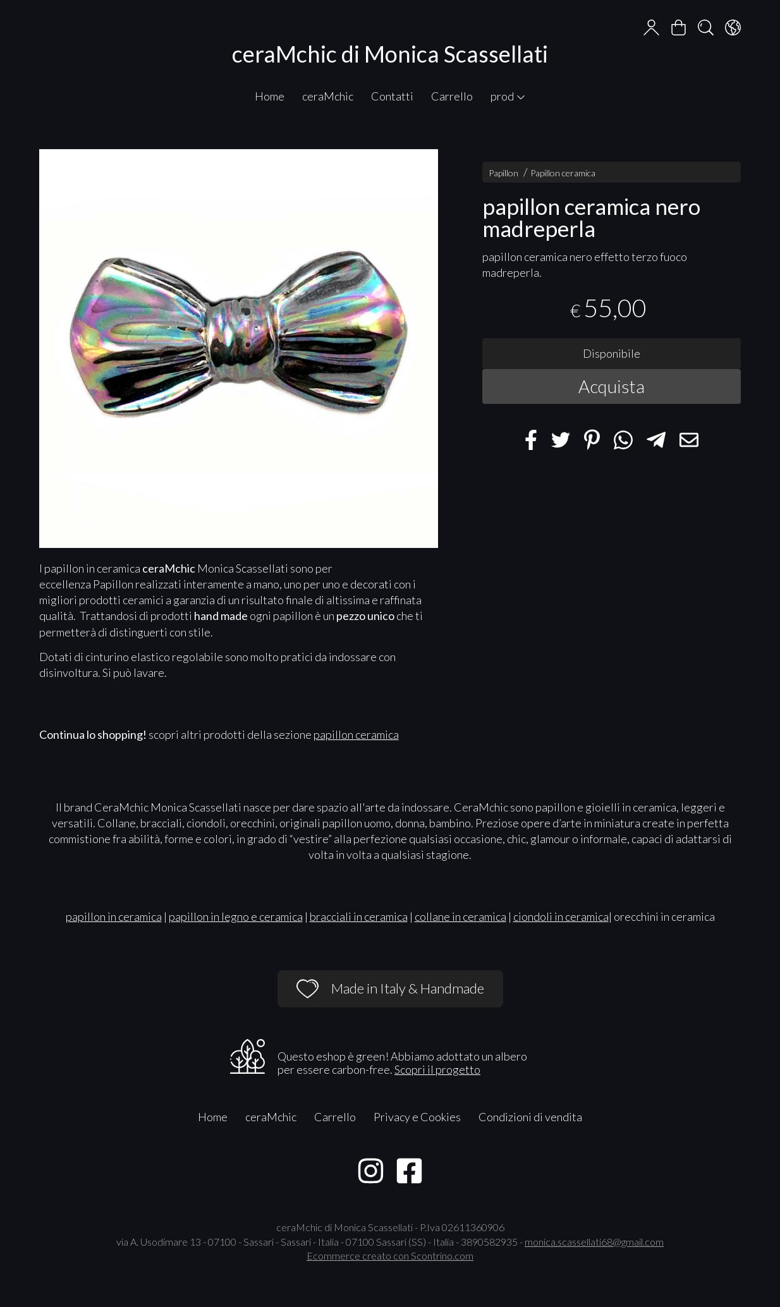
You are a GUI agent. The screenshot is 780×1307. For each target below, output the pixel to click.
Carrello (452, 96)
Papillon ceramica (562, 172)
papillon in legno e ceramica (236, 916)
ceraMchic (327, 96)
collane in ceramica (460, 916)
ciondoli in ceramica (561, 916)
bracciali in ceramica (359, 916)
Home (269, 96)
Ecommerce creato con (390, 1255)
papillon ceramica (356, 734)
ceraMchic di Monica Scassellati (390, 54)
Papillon (503, 172)
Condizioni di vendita (530, 1117)
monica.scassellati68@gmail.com (594, 1242)
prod (508, 96)
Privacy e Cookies (417, 1117)
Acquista (611, 386)
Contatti (392, 96)
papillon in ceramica (114, 916)
